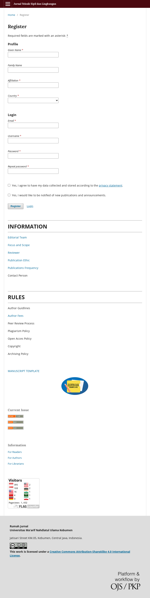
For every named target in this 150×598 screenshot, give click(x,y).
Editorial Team (17, 237)
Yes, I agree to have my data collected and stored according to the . (65, 185)
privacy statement (110, 185)
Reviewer (14, 252)
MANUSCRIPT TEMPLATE (23, 371)
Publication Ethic (19, 260)
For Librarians (16, 463)
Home (11, 15)
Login (30, 206)
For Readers (15, 452)
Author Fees (15, 316)
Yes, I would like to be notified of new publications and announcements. (57, 195)
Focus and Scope (19, 245)
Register (16, 206)
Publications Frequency (23, 268)
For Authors (15, 458)
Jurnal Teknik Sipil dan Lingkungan (35, 3)
